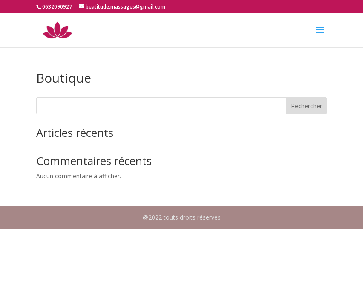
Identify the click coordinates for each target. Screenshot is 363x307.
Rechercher (306, 106)
